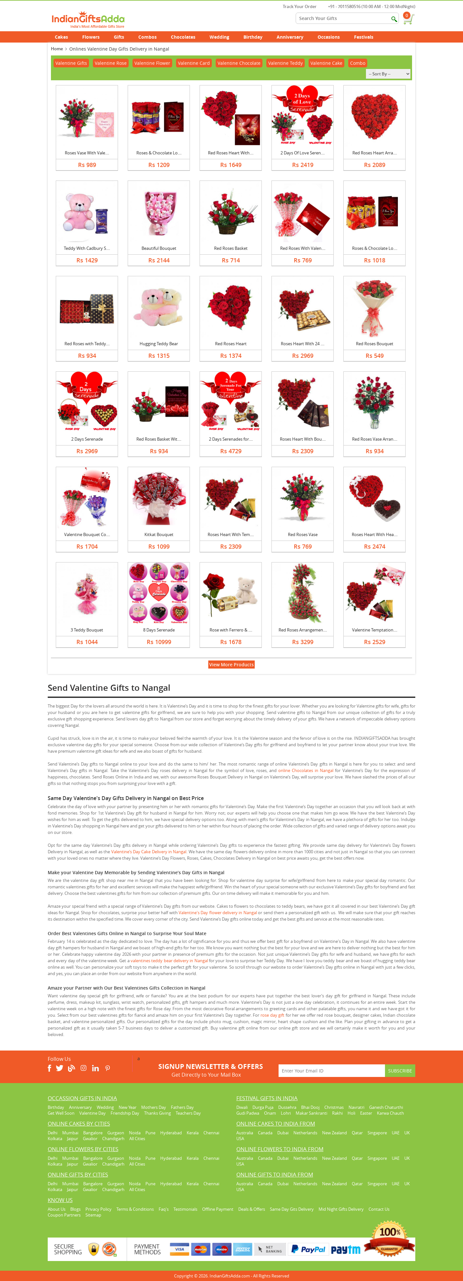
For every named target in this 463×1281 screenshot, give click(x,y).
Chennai (211, 1133)
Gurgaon (115, 1133)
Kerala (193, 1133)
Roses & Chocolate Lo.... (159, 153)
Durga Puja (262, 1107)
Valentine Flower (152, 63)
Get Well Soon (61, 1113)
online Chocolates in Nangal (305, 770)
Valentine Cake (326, 63)
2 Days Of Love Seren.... (303, 153)
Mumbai (70, 1133)
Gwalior (90, 1138)
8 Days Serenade (159, 630)
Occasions (332, 37)
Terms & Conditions (135, 1209)
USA (240, 1138)
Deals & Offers (251, 1209)
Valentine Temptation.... (374, 630)
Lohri (286, 1113)
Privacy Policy (98, 1209)
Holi (351, 1113)
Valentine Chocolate (239, 63)
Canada (265, 1133)
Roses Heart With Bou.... (303, 439)
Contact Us (379, 1209)
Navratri (356, 1107)
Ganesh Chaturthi (386, 1107)
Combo (357, 63)
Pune (150, 1133)
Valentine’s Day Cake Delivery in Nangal (149, 852)
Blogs (75, 1209)
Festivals (367, 37)
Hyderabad (171, 1133)
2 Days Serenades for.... (231, 439)
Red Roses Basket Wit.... (158, 439)
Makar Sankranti (311, 1113)
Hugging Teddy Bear (159, 344)
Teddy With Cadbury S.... (87, 248)
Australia (244, 1133)
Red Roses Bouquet (374, 344)
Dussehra (287, 1107)
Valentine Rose (111, 63)
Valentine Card (194, 63)
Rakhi (337, 1113)
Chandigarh (113, 1138)
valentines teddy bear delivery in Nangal (169, 960)
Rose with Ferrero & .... (231, 630)
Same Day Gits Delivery (292, 1209)
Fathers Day (182, 1107)
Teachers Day (188, 1113)
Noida (135, 1133)
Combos (147, 37)
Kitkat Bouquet (158, 534)
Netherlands (305, 1133)
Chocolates (183, 37)
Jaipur (72, 1138)
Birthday (256, 37)
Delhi (52, 1133)
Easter (366, 1113)
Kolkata (55, 1138)
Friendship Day (125, 1113)
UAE (395, 1133)
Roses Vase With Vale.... (87, 153)
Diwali (242, 1107)
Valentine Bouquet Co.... (87, 534)
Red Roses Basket (231, 248)
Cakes (65, 37)
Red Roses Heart (231, 344)
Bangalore (93, 1133)
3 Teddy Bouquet (87, 630)
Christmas (334, 1107)
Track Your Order (296, 6)
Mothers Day (153, 1107)
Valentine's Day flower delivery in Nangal (218, 912)
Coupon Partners (64, 1215)
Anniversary (293, 37)
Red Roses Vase (303, 534)
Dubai (283, 1133)
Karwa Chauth (390, 1113)
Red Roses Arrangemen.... (303, 630)
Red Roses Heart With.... (230, 153)
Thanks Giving (157, 1113)
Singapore (377, 1133)
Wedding (223, 37)
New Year (127, 1107)
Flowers (94, 37)
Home (57, 49)
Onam (270, 1113)
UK (407, 1133)
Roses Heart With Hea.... (375, 534)
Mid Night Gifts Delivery (341, 1209)
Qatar (357, 1133)
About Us (56, 1209)
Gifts (122, 37)
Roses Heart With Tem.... (231, 534)
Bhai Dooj (310, 1107)
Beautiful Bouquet (159, 248)
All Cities (137, 1138)
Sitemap (93, 1215)
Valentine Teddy (285, 63)
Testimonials (185, 1209)
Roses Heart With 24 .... (302, 344)
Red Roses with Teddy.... (87, 344)
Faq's (164, 1209)
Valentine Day (92, 1113)
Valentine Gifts (71, 63)
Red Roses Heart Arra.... (374, 153)
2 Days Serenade (87, 439)
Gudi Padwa (247, 1113)
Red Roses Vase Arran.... (374, 439)
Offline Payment (217, 1209)
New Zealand (334, 1133)
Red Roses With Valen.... (302, 248)
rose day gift (272, 1015)
